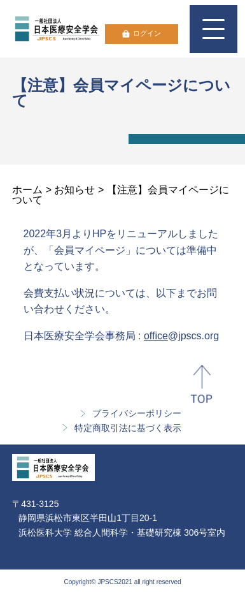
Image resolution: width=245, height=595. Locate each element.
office (156, 335)
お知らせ (74, 189)
